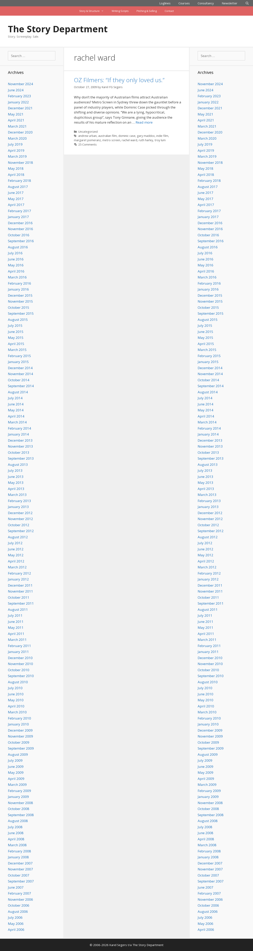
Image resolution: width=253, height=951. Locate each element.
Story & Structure (93, 11)
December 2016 (20, 223)
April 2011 (16, 633)
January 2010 (18, 724)
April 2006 (16, 929)
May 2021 (16, 114)
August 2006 (18, 911)
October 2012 (18, 525)
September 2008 (21, 815)
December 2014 (20, 368)
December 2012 (20, 513)
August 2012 (18, 537)
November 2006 (20, 899)
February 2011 (19, 645)
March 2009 (17, 784)
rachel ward (129, 140)
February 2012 (19, 573)
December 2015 (20, 295)
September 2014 (21, 386)
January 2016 (18, 289)
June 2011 (16, 621)
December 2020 (20, 132)
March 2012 (17, 567)
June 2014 (16, 404)
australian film (107, 136)
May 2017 (16, 198)
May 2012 (16, 555)
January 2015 (18, 361)
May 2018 (16, 168)
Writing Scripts (120, 11)
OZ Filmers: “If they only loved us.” (119, 80)
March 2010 (17, 712)
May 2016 (16, 265)
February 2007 (19, 893)
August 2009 (18, 754)
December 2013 (20, 440)
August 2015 (18, 319)
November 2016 (20, 229)
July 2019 (15, 144)
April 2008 (16, 839)
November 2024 (20, 84)
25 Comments (87, 144)
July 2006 (15, 917)
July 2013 (15, 470)
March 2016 (17, 277)
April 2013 (16, 488)
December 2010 (20, 658)
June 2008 (16, 833)
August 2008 (18, 821)
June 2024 (16, 90)
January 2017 (18, 216)
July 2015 (15, 325)
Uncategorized (88, 131)
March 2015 (17, 349)
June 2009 (16, 766)
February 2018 (19, 180)
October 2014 (18, 380)
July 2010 (15, 688)
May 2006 (16, 923)
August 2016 (18, 247)
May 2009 (16, 772)
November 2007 (20, 869)
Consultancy (206, 3)
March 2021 (17, 126)
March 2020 (17, 138)
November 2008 (20, 802)
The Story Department (58, 29)
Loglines (165, 3)
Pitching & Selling (147, 11)
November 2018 (20, 162)
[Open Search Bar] (247, 3)
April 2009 (16, 778)
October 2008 (18, 808)
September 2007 (21, 881)
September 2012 (21, 531)
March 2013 (17, 494)
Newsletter (229, 3)
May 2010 (16, 700)
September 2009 (21, 748)
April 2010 (16, 706)
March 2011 (17, 639)
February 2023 (19, 96)
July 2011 (15, 615)
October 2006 (18, 905)
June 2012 (16, 549)
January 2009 (18, 796)
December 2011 (20, 585)
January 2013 (18, 506)
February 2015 (19, 356)
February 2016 (19, 283)
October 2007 (18, 875)
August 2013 (18, 464)
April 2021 (16, 120)
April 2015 (16, 343)
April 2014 (16, 416)
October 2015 (18, 307)
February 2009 (19, 790)
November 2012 (20, 518)
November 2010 (20, 663)
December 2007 (20, 863)
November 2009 (20, 736)
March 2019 (17, 156)
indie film (162, 136)
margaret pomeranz (87, 140)
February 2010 (19, 718)
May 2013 (16, 482)
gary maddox (146, 136)
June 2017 (16, 192)
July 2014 (15, 398)
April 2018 (16, 174)
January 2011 (18, 651)
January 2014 (18, 434)
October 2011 (18, 597)
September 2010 (21, 676)
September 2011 (21, 603)
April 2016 (16, 271)
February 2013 (19, 500)
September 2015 (21, 313)
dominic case (126, 136)
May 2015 (16, 337)
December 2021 (20, 108)
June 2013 (16, 476)
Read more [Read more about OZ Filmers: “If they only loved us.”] (144, 122)
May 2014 (16, 410)
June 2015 (16, 331)
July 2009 (15, 760)
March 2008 (17, 845)
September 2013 (21, 458)
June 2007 (16, 887)
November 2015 (20, 301)
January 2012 (18, 579)
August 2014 (18, 392)
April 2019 (16, 150)
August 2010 (18, 682)
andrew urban (87, 136)
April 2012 (16, 561)
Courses (184, 3)
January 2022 (18, 102)
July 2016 (15, 253)
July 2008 (15, 827)
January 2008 (18, 857)
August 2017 (18, 186)
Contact (169, 11)
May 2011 (16, 627)
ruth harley (146, 140)
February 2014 (19, 428)
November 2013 (20, 446)
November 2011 (20, 591)
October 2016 (18, 235)
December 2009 (20, 730)
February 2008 (19, 851)
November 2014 (20, 374)
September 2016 (21, 241)
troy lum (160, 140)
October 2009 (18, 742)
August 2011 (18, 609)
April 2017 (16, 204)
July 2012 (15, 543)
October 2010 (18, 670)
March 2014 (17, 422)
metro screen (111, 140)
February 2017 (19, 211)
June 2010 (16, 694)
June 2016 (16, 259)
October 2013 (18, 452)
